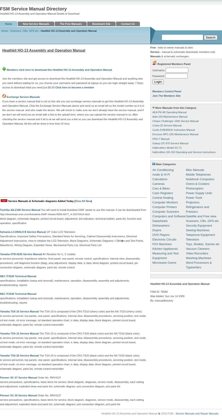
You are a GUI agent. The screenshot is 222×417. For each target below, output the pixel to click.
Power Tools (194, 197)
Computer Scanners (165, 211)
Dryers (156, 230)
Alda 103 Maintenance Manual (169, 116)
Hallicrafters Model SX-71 (167, 147)
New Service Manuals (36, 23)
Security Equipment (199, 225)
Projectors (193, 202)
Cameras (158, 184)
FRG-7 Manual (160, 139)
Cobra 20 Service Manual (167, 125)
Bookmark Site (101, 23)
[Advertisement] (73, 162)
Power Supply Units (199, 193)
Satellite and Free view (201, 216)
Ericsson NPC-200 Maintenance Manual (175, 134)
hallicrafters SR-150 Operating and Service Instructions (184, 152)
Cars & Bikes (161, 188)
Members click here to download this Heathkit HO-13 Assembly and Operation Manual (57, 69)
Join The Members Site (166, 95)
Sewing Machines (198, 230)
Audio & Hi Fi (161, 174)
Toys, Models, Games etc (203, 244)
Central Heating (162, 197)
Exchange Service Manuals (23, 97)
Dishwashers (161, 225)
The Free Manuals (71, 23)
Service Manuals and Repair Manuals (197, 413)
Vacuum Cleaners (198, 248)
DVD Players (161, 235)
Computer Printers (164, 207)
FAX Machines (162, 244)
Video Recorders (197, 253)
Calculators (159, 179)
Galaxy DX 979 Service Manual (170, 143)
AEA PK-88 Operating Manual (169, 112)
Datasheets (160, 221)
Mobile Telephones (198, 174)
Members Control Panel (166, 91)
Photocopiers (195, 188)
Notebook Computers (200, 179)
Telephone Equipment (200, 235)
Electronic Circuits (164, 239)
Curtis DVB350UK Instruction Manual (173, 129)
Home (8, 23)
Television (192, 239)
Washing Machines (198, 258)
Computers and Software (169, 216)
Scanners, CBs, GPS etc (24, 30)
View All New (83, 201)
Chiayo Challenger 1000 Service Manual (175, 121)
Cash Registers (162, 193)
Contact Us (128, 23)
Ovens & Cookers (198, 184)
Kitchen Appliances (165, 248)
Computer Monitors (165, 202)
